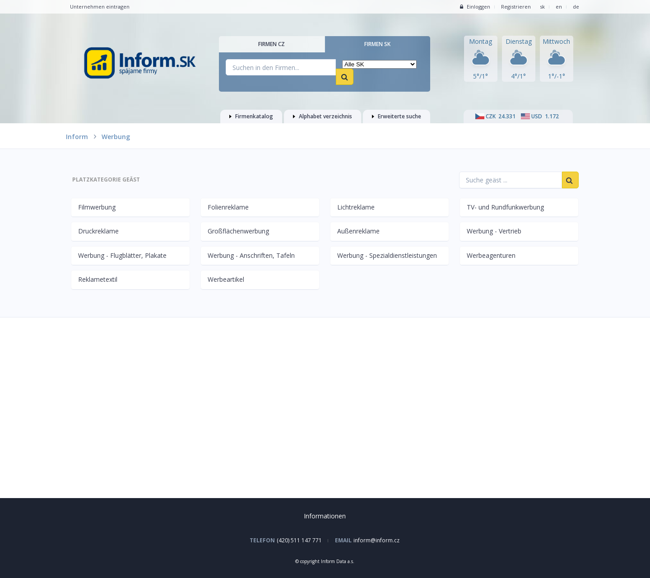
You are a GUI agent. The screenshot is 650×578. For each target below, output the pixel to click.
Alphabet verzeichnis (322, 116)
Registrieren (516, 6)
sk (542, 6)
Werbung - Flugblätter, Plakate (122, 255)
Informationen (325, 516)
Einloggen (475, 6)
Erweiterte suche (396, 116)
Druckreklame (98, 231)
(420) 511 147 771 (299, 540)
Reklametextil (97, 279)
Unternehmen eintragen (100, 6)
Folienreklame (228, 207)
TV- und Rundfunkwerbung (505, 207)
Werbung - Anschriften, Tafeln (251, 255)
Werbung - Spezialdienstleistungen (387, 255)
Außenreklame (358, 231)
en (559, 6)
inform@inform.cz (376, 540)
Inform (77, 136)
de (576, 6)
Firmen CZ (271, 44)
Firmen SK (377, 44)
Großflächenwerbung (238, 231)
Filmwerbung (97, 207)
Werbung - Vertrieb (494, 231)
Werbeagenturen (491, 255)
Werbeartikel (226, 279)
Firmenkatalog (251, 116)
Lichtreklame (356, 207)
